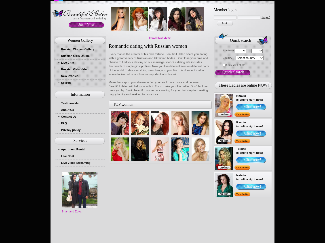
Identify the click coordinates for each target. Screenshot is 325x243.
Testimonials (70, 103)
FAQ (64, 123)
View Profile (242, 114)
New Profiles (69, 76)
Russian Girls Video (75, 69)
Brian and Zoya (71, 211)
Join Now (86, 24)
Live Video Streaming (76, 162)
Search (66, 82)
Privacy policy (70, 130)
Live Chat (67, 62)
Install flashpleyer (160, 37)
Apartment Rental (73, 149)
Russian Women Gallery (77, 49)
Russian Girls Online (75, 56)
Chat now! (252, 106)
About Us (67, 110)
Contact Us (68, 116)
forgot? (266, 17)
